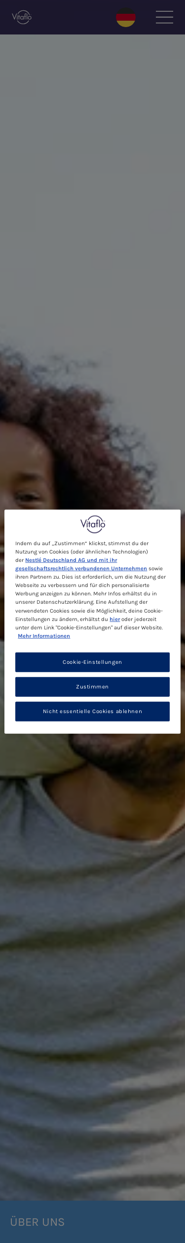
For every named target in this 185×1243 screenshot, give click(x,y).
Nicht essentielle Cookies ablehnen (92, 711)
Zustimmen (92, 686)
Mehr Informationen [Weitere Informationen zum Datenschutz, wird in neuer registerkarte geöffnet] (44, 635)
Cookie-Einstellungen (92, 661)
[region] (92, 622)
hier (115, 619)
